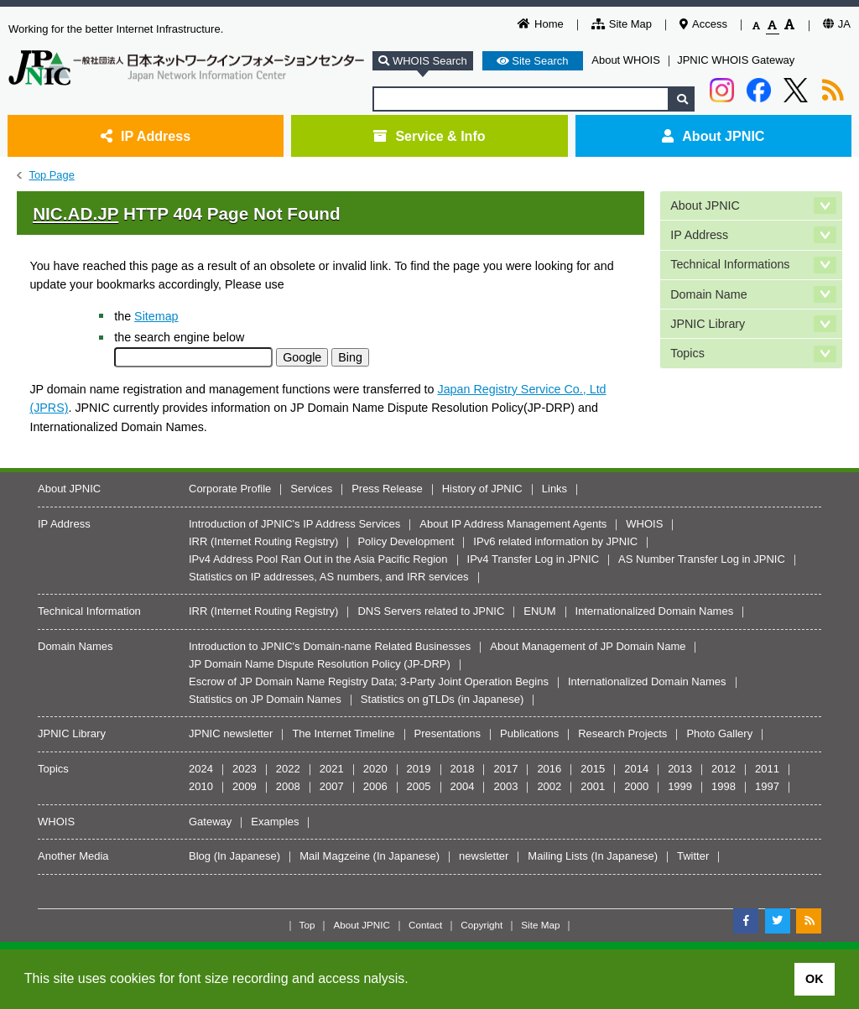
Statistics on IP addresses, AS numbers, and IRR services (329, 576)
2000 (636, 786)
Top (307, 924)
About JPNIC (713, 135)
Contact (425, 924)
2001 (592, 786)
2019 (419, 768)
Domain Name (708, 294)
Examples (275, 821)
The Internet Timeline (343, 733)
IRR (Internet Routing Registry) (263, 541)
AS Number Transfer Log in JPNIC (701, 559)
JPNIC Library (707, 323)
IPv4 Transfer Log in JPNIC (533, 559)
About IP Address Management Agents (513, 524)
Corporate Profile (230, 488)
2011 (767, 768)
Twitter (693, 856)
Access (703, 24)
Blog (200, 856)
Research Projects (622, 733)
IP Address (145, 135)
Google (302, 357)
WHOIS (644, 524)
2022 (288, 768)
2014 (636, 768)
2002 (549, 786)
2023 (244, 768)
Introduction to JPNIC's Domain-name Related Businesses (330, 646)
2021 (332, 768)
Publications (529, 733)
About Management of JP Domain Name (587, 646)
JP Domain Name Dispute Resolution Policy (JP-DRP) (319, 664)
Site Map (621, 24)
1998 (723, 786)
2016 (549, 768)
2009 (244, 786)
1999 (680, 786)
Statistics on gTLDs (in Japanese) (442, 699)
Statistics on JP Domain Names (265, 699)
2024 (201, 768)
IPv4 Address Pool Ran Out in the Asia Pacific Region (318, 559)
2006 (375, 786)
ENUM (539, 611)
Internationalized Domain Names (654, 611)
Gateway (210, 821)
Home (541, 24)
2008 (288, 786)
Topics (687, 353)
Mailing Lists (558, 856)
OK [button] (814, 979)
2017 (505, 768)
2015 (592, 768)
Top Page (51, 175)
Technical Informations (729, 264)
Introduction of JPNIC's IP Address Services (294, 524)
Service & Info (429, 135)
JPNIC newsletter (231, 733)
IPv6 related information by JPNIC (555, 541)
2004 (462, 786)
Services (311, 488)
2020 (375, 768)
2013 (680, 768)
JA (837, 24)
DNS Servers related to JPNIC (430, 611)
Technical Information (89, 611)
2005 (419, 786)
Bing (350, 357)
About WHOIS (625, 60)
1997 (767, 786)
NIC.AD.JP (75, 213)
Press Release (387, 488)
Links (554, 488)
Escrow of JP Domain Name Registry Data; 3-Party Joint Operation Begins (369, 681)
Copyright (481, 924)
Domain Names (75, 646)
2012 (723, 768)
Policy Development (405, 541)
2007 (332, 786)
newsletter (483, 856)
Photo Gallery (719, 733)
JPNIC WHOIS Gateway (735, 60)
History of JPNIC (482, 488)
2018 (462, 768)
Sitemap (156, 316)
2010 (201, 786)
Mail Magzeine (334, 856)
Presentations (448, 733)
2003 (505, 786)
